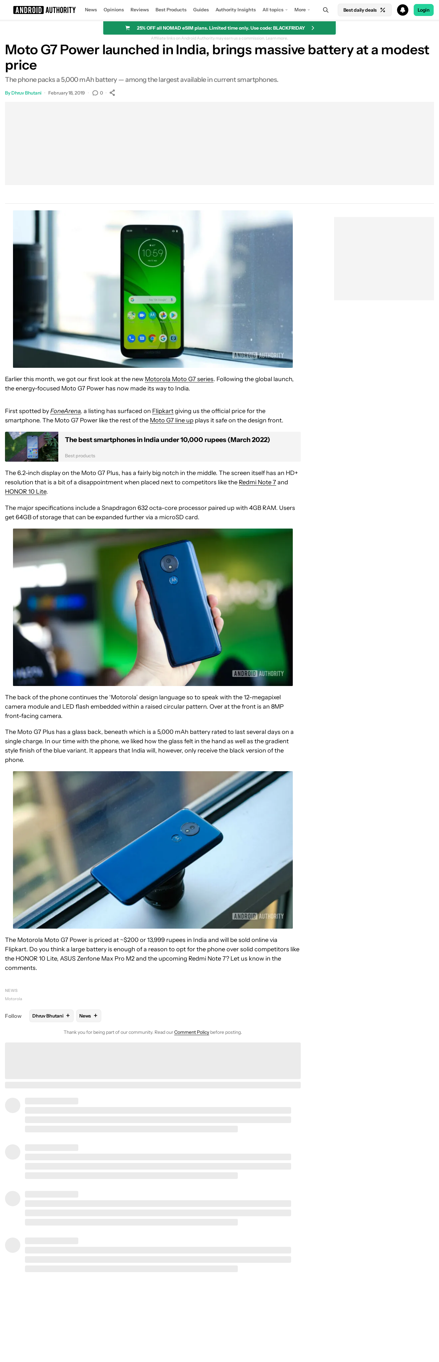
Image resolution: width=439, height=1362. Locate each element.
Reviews (140, 10)
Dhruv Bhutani (26, 93)
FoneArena (65, 411)
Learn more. (277, 38)
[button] (219, 10)
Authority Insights (236, 10)
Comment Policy (191, 1032)
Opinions (114, 10)
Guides (201, 10)
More (300, 10)
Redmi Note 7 (257, 482)
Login (424, 10)
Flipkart (163, 411)
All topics (272, 10)
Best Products (171, 10)
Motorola (13, 998)
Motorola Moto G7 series (179, 379)
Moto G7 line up (172, 420)
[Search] (325, 10)
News (91, 10)
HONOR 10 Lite (25, 491)
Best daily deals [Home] (364, 10)
